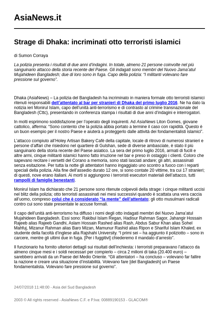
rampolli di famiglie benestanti (44, 180)
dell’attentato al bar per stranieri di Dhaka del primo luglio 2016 (115, 102)
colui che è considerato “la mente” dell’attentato (100, 199)
